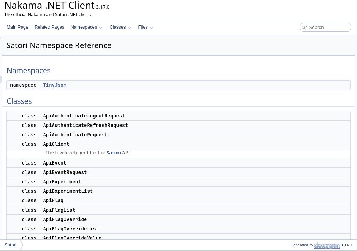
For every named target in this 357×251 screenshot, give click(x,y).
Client (290, 238)
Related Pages (49, 27)
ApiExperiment (298, 108)
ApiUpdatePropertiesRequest (312, 230)
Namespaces (86, 27)
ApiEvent (293, 92)
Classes (120, 27)
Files (145, 27)
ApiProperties (297, 200)
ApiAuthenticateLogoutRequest (313, 62)
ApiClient (293, 85)
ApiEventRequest (301, 100)
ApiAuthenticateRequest (307, 77)
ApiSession (295, 215)
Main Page (17, 27)
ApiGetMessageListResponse (312, 161)
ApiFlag (292, 123)
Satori (200, 152)
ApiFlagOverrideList (303, 146)
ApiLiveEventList (300, 184)
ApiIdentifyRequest (302, 169)
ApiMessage (296, 192)
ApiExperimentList (302, 115)
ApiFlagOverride (300, 138)
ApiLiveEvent (297, 177)
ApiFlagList (295, 131)
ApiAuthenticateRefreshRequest (314, 69)
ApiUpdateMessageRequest (311, 223)
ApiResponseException (306, 207)
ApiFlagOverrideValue (305, 154)
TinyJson (141, 85)
